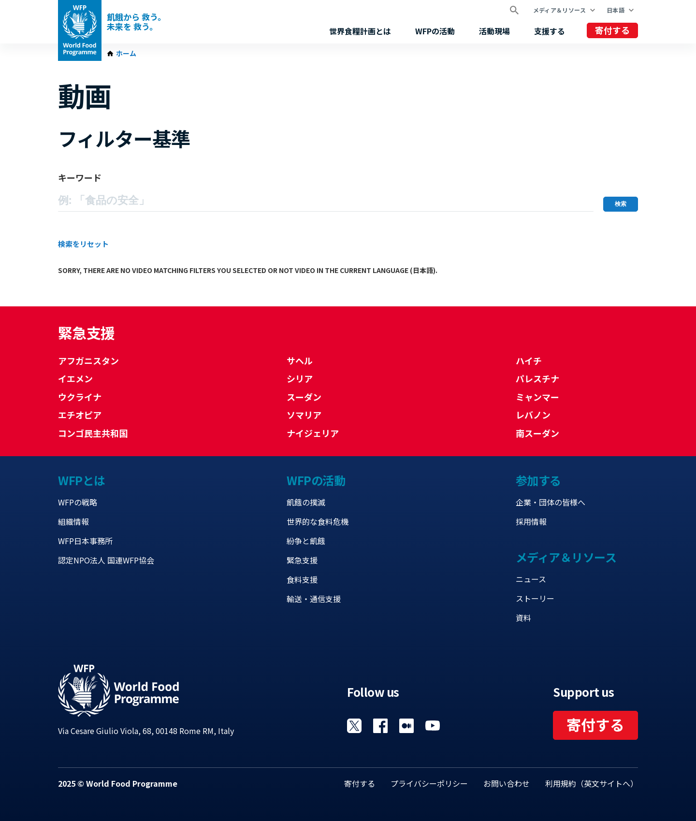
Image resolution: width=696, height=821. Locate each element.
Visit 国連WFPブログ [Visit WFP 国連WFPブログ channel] (406, 726)
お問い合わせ (506, 783)
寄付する (612, 30)
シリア (300, 378)
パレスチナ (537, 378)
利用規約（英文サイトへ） (591, 783)
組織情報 (73, 521)
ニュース (531, 579)
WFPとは (81, 480)
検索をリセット (83, 244)
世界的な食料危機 (317, 521)
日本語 (615, 10)
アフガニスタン (88, 360)
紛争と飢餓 (306, 541)
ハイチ (529, 360)
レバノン (533, 414)
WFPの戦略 (77, 502)
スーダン (304, 396)
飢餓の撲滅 (306, 502)
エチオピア (80, 414)
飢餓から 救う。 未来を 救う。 (136, 21)
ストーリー (535, 598)
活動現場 (494, 31)
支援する (549, 31)
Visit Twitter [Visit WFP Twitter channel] (354, 726)
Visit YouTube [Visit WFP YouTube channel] (432, 726)
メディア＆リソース (559, 10)
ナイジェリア (313, 433)
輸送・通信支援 (314, 599)
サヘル (300, 360)
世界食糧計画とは (360, 31)
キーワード (80, 177)
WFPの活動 (435, 31)
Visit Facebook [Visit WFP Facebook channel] (380, 726)
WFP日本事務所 (85, 541)
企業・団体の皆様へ (550, 502)
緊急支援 (302, 560)
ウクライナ (80, 396)
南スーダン (537, 433)
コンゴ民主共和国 (93, 433)
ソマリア (304, 414)
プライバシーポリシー (429, 783)
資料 (523, 617)
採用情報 (531, 521)
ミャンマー (537, 396)
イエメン (75, 378)
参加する (538, 480)
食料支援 (302, 579)
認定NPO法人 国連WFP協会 (106, 560)
